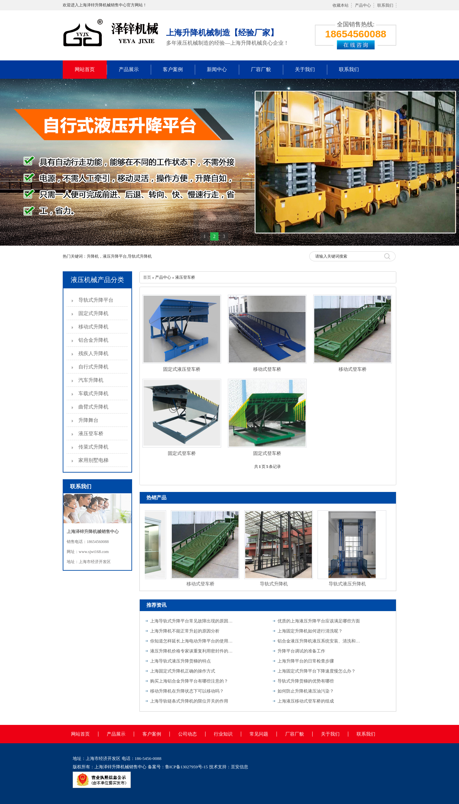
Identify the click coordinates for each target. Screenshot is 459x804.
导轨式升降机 (275, 583)
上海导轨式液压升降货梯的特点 (180, 660)
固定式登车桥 (182, 453)
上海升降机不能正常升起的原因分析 (184, 630)
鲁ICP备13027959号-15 (186, 766)
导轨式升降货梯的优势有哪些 (306, 681)
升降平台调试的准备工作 (301, 650)
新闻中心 (217, 69)
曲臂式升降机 (93, 407)
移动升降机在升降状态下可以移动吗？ (187, 691)
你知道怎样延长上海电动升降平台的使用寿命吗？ (192, 640)
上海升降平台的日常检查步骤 (306, 660)
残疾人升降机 (93, 353)
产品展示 (129, 69)
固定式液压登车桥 (181, 369)
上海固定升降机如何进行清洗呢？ (310, 630)
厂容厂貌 (261, 69)
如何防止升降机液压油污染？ (306, 691)
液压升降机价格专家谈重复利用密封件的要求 (192, 650)
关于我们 (305, 69)
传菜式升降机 (93, 447)
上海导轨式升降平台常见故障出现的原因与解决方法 (192, 620)
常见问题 (259, 734)
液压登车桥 (90, 433)
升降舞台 (88, 420)
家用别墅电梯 (93, 460)
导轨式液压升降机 (348, 583)
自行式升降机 (93, 366)
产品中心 (363, 5)
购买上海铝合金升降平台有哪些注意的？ (189, 681)
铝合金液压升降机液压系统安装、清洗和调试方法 (319, 640)
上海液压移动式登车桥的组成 (306, 701)
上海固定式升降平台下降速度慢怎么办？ (317, 671)
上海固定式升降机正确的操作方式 (182, 671)
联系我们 (385, 5)
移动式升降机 (93, 326)
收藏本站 (341, 5)
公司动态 (187, 734)
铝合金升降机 (93, 340)
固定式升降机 (93, 313)
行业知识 (223, 734)
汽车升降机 (90, 380)
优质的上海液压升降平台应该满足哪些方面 (319, 620)
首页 (147, 277)
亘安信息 (239, 766)
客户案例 (173, 69)
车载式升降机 (93, 393)
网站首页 (85, 69)
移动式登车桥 (267, 369)
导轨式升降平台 (95, 300)
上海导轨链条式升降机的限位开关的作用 (189, 701)
